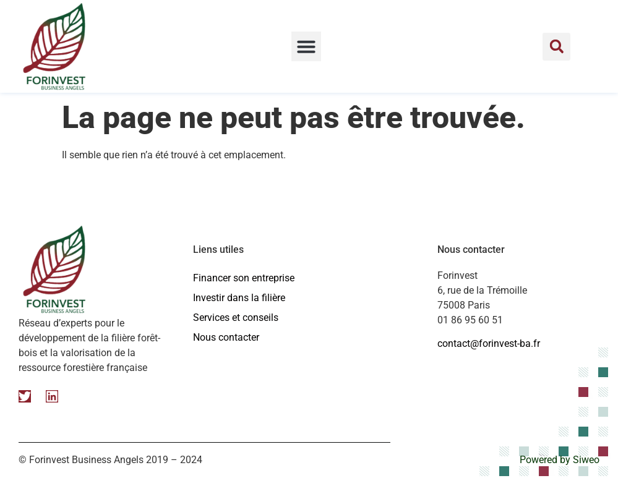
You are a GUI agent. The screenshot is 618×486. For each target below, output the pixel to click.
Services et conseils (235, 317)
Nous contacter (226, 337)
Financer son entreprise (243, 278)
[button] (306, 46)
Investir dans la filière (239, 298)
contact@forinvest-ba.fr (488, 343)
